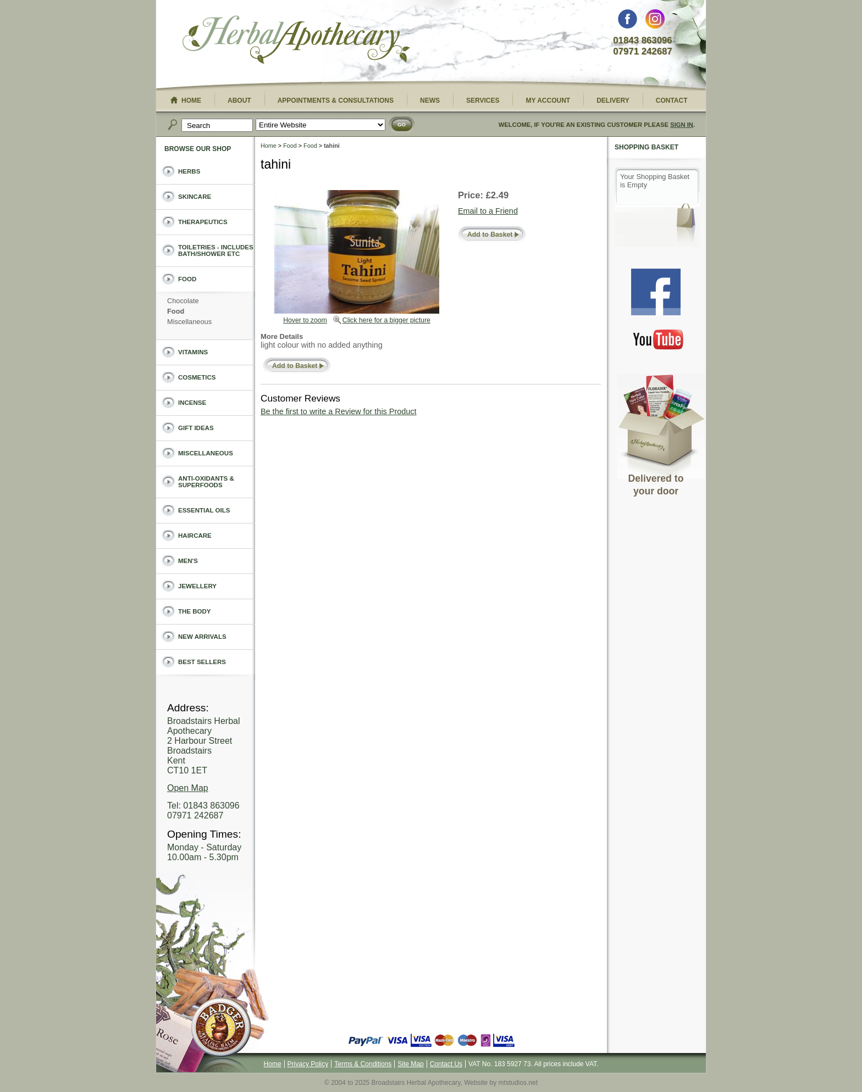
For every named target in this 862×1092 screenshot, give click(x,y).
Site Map (410, 1064)
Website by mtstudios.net (501, 1083)
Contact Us (446, 1064)
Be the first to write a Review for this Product (338, 411)
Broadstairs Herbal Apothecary (296, 41)
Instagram (655, 21)
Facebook (627, 21)
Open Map (187, 788)
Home (269, 145)
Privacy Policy (308, 1064)
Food (290, 145)
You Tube (658, 339)
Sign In (681, 124)
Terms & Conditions (362, 1064)
